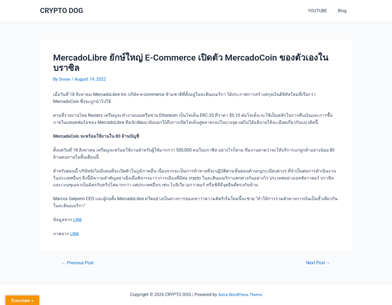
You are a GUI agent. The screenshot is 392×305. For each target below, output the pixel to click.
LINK (77, 219)
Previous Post (79, 262)
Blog (343, 10)
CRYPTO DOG (61, 11)
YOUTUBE (320, 10)
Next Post (317, 262)
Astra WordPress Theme (240, 294)
